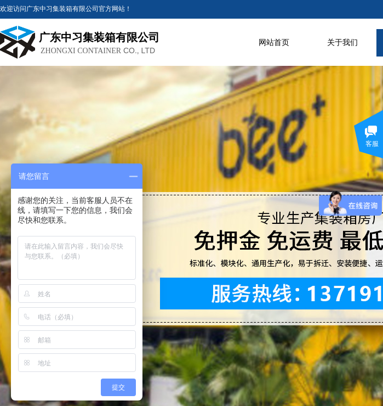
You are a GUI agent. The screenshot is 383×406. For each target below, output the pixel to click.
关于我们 (342, 42)
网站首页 (274, 42)
